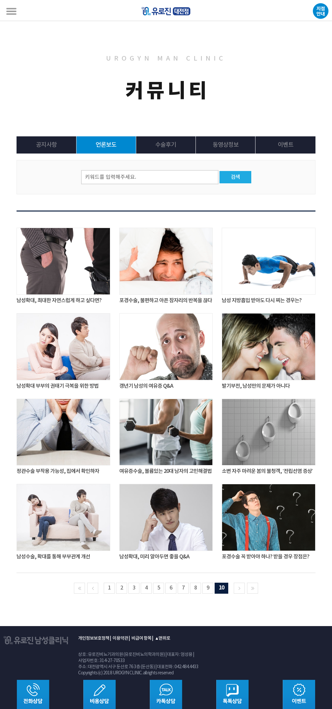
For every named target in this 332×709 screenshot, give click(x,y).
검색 (235, 177)
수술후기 (165, 145)
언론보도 (106, 145)
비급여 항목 (141, 638)
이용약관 (120, 638)
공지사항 (46, 145)
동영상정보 (226, 145)
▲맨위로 (162, 638)
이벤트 (285, 145)
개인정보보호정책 (93, 638)
